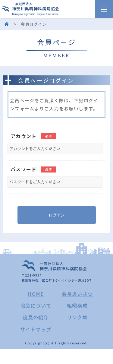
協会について (36, 305)
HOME (35, 293)
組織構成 (77, 305)
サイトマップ (36, 329)
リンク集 (77, 317)
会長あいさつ (77, 293)
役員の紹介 (36, 317)
